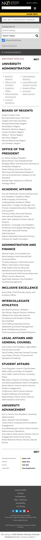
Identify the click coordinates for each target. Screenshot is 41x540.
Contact (20, 493)
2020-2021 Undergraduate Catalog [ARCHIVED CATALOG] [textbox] (21, 20)
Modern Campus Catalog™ (25, 537)
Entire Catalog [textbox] (9, 30)
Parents (4, 461)
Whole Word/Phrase (13, 40)
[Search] (4, 7)
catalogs (7, 534)
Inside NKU (5, 468)
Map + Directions (20, 500)
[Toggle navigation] (36, 8)
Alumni (4, 465)
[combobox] (20, 19)
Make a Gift (26, 458)
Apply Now (26, 462)
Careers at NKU (20, 490)
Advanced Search (9, 46)
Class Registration (28, 468)
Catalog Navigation (12, 52)
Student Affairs (28, 88)
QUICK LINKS (32, 3)
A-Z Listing (20, 506)
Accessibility (20, 503)
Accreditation (20, 497)
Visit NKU (25, 465)
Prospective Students (9, 458)
